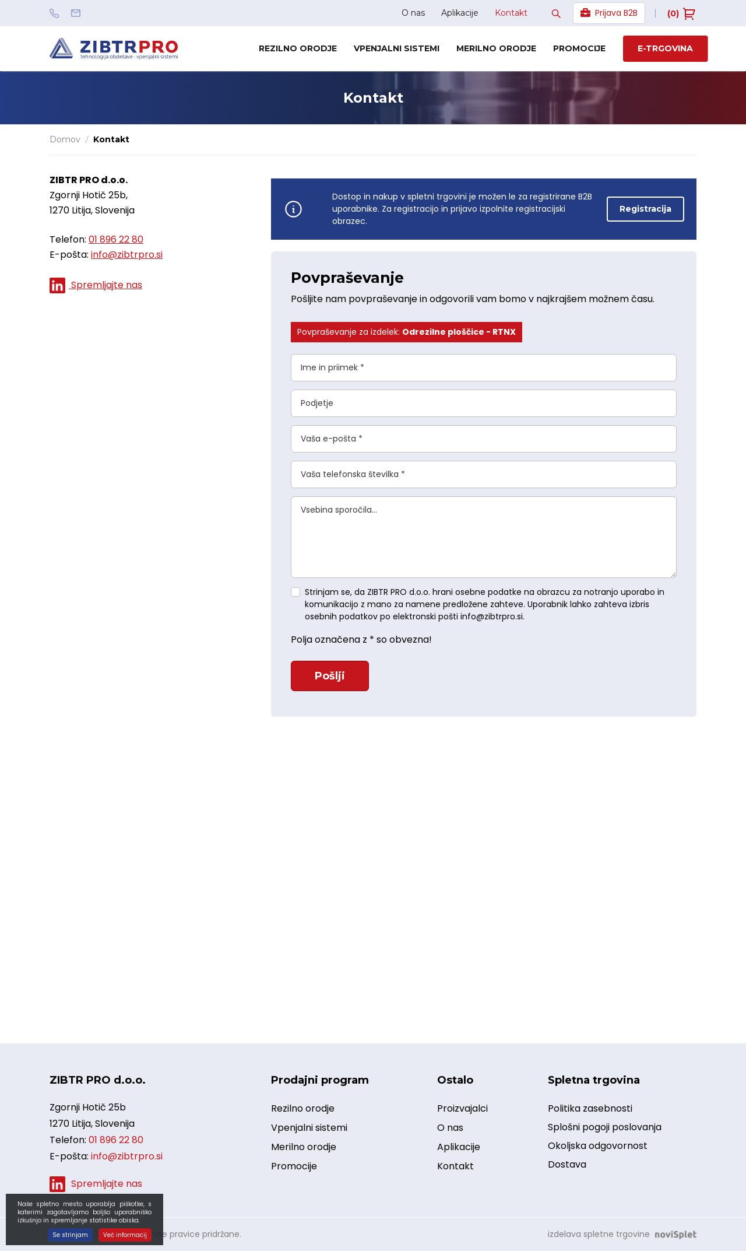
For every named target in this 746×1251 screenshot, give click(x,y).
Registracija (645, 209)
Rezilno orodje (298, 48)
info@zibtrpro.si (127, 254)
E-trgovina (665, 48)
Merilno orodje (496, 48)
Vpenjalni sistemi (396, 48)
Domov (65, 139)
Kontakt (511, 13)
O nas (413, 13)
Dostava (567, 1164)
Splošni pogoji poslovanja (604, 1127)
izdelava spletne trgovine (599, 1234)
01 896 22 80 (116, 239)
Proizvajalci (462, 1109)
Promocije (579, 48)
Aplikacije (459, 13)
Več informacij (125, 1235)
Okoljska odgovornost (598, 1145)
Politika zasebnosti (590, 1108)
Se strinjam (70, 1235)
